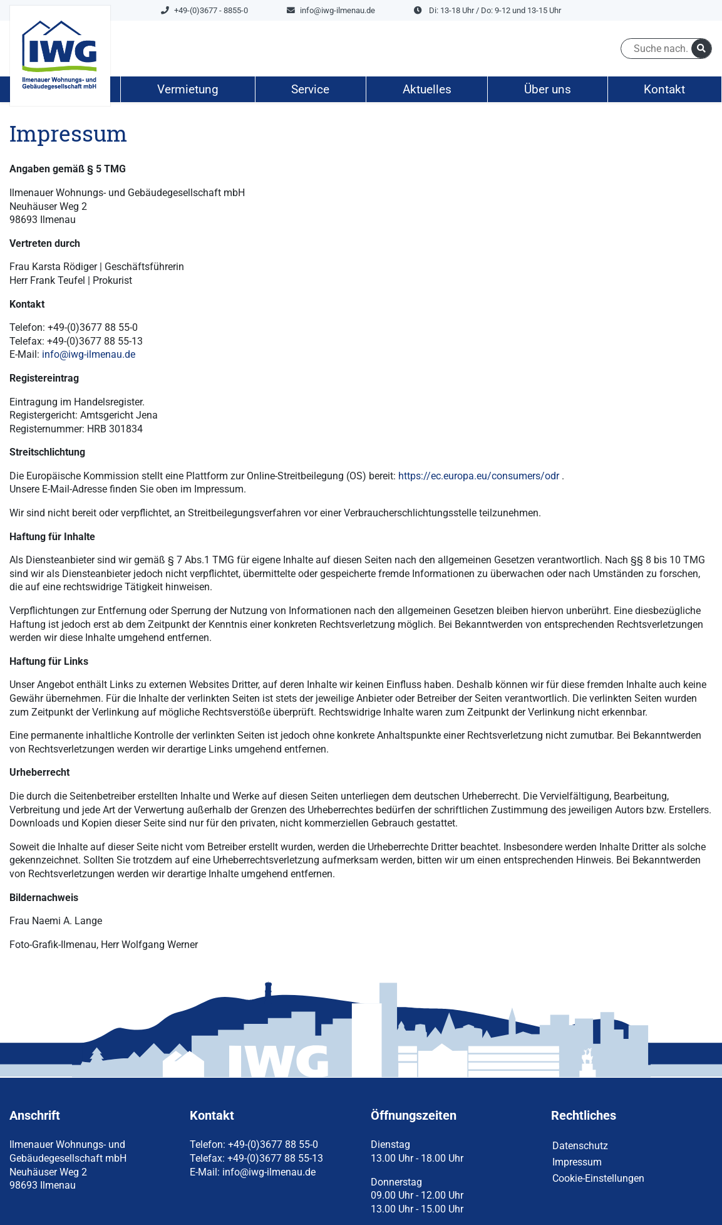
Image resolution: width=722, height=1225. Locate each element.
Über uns (547, 89)
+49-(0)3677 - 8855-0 (204, 10)
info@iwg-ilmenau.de (331, 10)
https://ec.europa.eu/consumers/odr (478, 476)
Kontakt (664, 89)
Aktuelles (427, 89)
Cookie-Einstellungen (598, 1178)
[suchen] (701, 48)
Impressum (577, 1162)
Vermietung (188, 89)
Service (310, 89)
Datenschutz (580, 1146)
